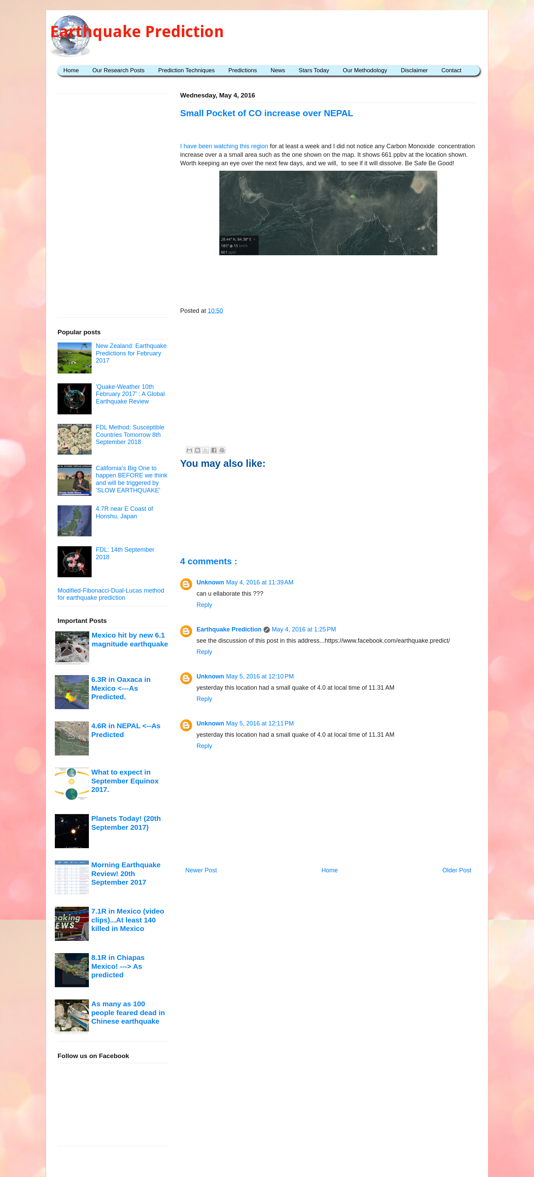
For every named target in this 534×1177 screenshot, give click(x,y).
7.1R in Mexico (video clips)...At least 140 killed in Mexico (127, 919)
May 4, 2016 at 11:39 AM (260, 582)
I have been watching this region (224, 146)
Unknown (210, 582)
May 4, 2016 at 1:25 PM (304, 629)
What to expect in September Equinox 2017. (125, 780)
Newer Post (201, 870)
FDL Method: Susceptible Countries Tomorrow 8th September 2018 (130, 434)
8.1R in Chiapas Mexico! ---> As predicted (118, 966)
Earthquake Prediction (137, 31)
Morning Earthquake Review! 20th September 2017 (125, 873)
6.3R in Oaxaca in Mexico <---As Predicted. (121, 688)
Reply (204, 604)
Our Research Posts (118, 70)
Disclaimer (414, 70)
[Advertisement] (328, 279)
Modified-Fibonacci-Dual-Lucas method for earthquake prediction (111, 594)
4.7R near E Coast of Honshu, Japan (124, 512)
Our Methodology (365, 70)
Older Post (456, 870)
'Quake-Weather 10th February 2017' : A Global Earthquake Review (130, 394)
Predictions (242, 70)
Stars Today (314, 70)
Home (71, 70)
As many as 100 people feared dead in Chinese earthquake (128, 1012)
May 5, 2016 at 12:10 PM (260, 676)
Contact (451, 70)
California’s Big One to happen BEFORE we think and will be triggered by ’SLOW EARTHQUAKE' (131, 479)
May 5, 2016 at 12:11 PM (260, 723)
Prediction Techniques (186, 70)
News (278, 70)
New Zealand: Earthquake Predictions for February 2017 (131, 353)
